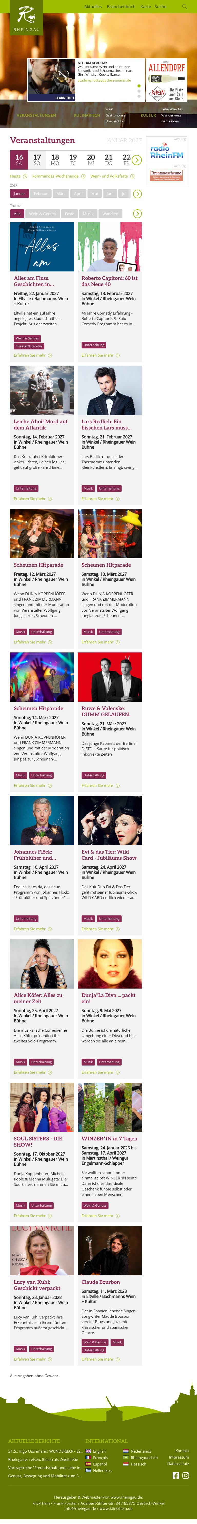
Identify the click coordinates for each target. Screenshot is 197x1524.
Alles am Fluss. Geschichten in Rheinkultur (32, 289)
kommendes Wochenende (55, 180)
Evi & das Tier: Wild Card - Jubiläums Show (109, 860)
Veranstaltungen (36, 115)
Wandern (110, 218)
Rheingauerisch (144, 1462)
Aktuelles (93, 6)
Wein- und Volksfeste (109, 180)
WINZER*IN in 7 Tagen (109, 1143)
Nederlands (141, 1455)
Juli (124, 198)
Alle (17, 218)
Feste (69, 218)
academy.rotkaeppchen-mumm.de (104, 80)
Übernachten (115, 121)
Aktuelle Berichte (34, 1446)
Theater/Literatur (29, 350)
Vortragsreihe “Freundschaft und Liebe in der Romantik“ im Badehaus (46, 1472)
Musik (88, 218)
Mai (94, 198)
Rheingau (27, 29)
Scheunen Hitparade (38, 570)
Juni (110, 198)
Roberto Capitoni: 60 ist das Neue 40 (110, 286)
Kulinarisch (87, 115)
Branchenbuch (121, 6)
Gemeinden (170, 121)
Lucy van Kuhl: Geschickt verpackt (37, 1290)
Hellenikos (102, 1475)
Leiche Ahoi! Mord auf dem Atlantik (41, 429)
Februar (41, 198)
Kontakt (182, 1455)
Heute (15, 180)
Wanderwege (171, 115)
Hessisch (138, 1468)
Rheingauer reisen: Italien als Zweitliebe (43, 1464)
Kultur (148, 115)
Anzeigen (137, 218)
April (78, 198)
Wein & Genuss (42, 218)
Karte (146, 6)
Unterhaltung (94, 349)
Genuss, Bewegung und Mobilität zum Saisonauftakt (46, 1480)
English (99, 1455)
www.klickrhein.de (116, 1513)
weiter (127, 157)
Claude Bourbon (101, 1287)
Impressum (179, 1461)
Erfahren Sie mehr (30, 359)
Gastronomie (115, 115)
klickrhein (41, 1507)
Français (100, 1462)
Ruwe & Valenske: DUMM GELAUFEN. (106, 716)
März (60, 198)
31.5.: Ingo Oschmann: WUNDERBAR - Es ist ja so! (46, 1455)
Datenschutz (178, 1468)
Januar (19, 198)
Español (100, 1468)
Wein (109, 109)
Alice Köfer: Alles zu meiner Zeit (38, 1003)
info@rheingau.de (80, 1513)
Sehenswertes (172, 109)
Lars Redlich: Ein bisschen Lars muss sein (105, 432)
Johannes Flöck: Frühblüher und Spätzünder (33, 863)
